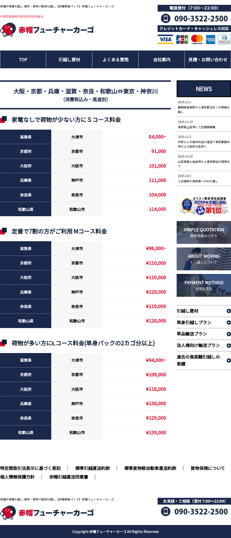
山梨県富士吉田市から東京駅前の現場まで (204, 161)
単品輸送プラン (192, 333)
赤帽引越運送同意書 (68, 477)
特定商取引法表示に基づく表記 (30, 468)
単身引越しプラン (194, 322)
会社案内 (161, 59)
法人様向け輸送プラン (198, 345)
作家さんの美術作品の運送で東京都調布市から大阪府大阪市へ (204, 141)
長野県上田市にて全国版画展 (204, 124)
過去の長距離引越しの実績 (198, 360)
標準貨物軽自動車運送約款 (150, 468)
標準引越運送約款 (92, 468)
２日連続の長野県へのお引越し (204, 178)
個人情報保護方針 (17, 477)
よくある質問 (115, 59)
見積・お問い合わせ (207, 59)
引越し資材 (69, 59)
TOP (23, 59)
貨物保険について (208, 468)
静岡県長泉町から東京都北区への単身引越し (204, 107)
